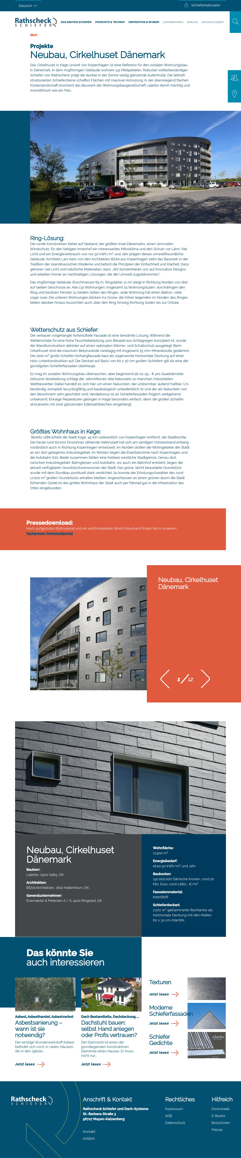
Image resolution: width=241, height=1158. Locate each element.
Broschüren (221, 1123)
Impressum (174, 1109)
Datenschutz (175, 1123)
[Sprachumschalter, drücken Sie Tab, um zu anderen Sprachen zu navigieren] (28, 5)
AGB (168, 1116)
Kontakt (89, 1132)
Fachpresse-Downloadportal (49, 533)
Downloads (221, 1109)
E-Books (218, 1116)
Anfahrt (89, 1139)
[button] (164, 680)
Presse (217, 1130)
